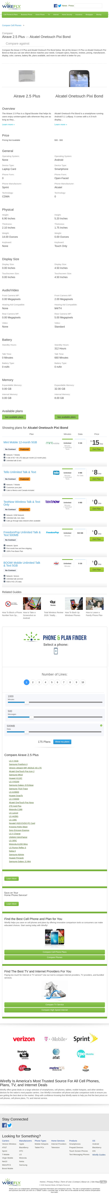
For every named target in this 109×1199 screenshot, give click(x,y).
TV (49, 14)
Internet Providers (57, 1144)
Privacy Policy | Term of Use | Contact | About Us (68, 1181)
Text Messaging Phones (77, 1154)
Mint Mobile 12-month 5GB (20, 442)
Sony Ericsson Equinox (19, 830)
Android (93, 1144)
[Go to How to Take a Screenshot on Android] (32, 603)
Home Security (67, 14)
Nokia (21, 1161)
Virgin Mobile (7, 1158)
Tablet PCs (38, 1147)
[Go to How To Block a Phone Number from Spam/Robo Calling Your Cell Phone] (11, 603)
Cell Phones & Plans (11, 14)
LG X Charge (15, 834)
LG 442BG (13, 816)
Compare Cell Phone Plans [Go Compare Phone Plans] (55, 952)
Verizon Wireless (9, 1144)
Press (71, 5)
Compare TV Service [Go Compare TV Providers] (55, 1004)
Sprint (4, 1151)
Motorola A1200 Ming (18, 844)
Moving (98, 14)
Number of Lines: (55, 674)
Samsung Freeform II (18, 764)
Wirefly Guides (96, 1154)
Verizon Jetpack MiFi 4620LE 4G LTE (25, 768)
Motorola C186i (15, 809)
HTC (21, 1151)
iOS (91, 1151)
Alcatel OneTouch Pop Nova (21, 802)
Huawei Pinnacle (16, 858)
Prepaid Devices (74, 1147)
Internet (56, 14)
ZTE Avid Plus (15, 806)
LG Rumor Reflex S (17, 848)
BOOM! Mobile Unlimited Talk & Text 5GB (22, 564)
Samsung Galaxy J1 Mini (20, 861)
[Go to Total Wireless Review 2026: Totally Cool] (53, 603)
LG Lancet (13, 813)
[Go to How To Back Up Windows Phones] (74, 603)
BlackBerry (23, 1147)
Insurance (79, 14)
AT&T (4, 1147)
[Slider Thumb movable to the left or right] (27, 703)
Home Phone (40, 14)
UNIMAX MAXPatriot (18, 837)
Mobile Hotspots (40, 1144)
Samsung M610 (16, 775)
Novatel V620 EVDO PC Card (22, 823)
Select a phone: (55, 645)
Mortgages (89, 14)
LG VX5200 (14, 782)
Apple (21, 1144)
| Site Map (94, 1181)
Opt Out (103, 1181)
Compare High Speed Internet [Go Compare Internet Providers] (55, 1010)
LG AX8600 (14, 792)
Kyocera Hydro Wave (18, 827)
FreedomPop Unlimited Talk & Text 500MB (22, 533)
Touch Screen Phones (77, 1151)
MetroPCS (6, 1164)
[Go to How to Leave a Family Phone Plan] (95, 603)
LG (20, 1154)
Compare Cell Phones (11, 25)
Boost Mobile (7, 1168)
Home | (43, 1181)
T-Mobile (5, 1154)
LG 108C (13, 820)
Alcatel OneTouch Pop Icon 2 (21, 771)
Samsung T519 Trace (18, 789)
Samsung (22, 1164)
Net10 (4, 1161)
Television (54, 1147)
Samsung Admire (16, 854)
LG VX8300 (14, 799)
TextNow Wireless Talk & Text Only (22, 503)
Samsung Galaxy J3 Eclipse (21, 785)
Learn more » (8, 124)
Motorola (22, 1158)
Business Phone (26, 14)
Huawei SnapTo (16, 795)
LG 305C (13, 840)
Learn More (11, 879)
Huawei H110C (15, 778)
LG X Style (13, 761)
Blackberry (94, 1147)
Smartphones (73, 1144)
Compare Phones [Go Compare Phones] (54, 957)
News (64, 5)
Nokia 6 (12, 851)
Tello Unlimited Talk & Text (20, 472)
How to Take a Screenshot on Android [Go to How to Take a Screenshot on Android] (29, 615)
